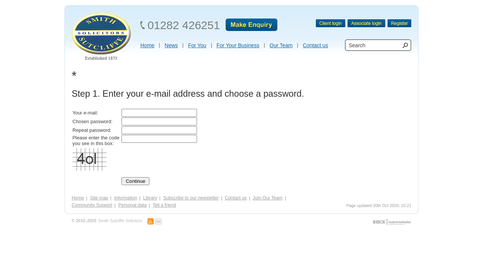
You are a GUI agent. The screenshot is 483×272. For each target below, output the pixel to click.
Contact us (236, 198)
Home (78, 198)
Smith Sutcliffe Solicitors (120, 221)
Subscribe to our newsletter (190, 198)
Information (125, 198)
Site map (99, 198)
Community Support (92, 205)
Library (150, 198)
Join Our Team (268, 198)
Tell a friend (164, 205)
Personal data (132, 205)
